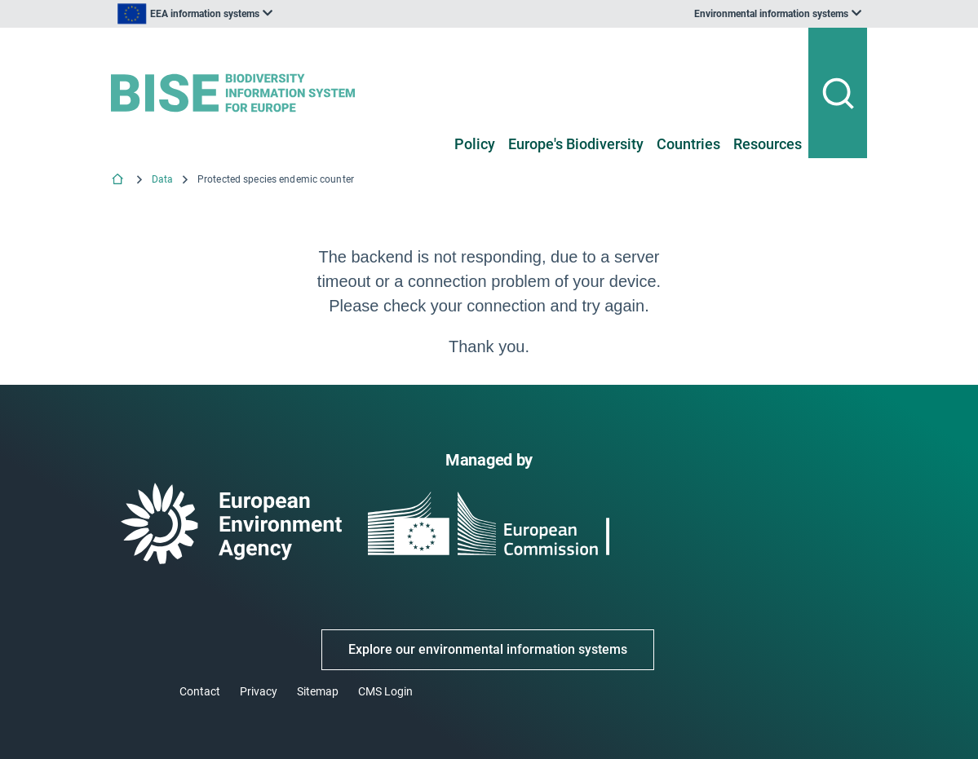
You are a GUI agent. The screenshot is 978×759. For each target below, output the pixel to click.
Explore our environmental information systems (487, 649)
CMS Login (385, 691)
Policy (474, 143)
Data (162, 179)
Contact (199, 691)
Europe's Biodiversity (576, 143)
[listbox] (275, 14)
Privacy (258, 691)
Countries (688, 143)
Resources (767, 143)
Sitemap (318, 691)
